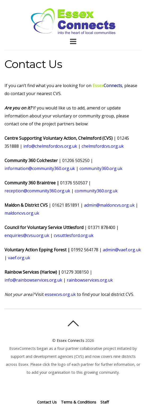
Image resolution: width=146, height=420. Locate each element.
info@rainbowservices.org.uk (33, 280)
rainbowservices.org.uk (90, 280)
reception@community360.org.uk (37, 191)
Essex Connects (73, 21)
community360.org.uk (100, 168)
